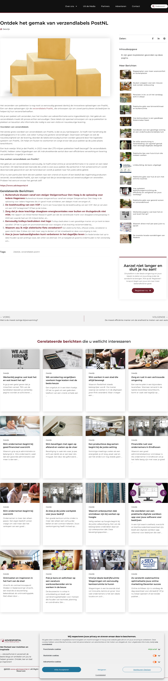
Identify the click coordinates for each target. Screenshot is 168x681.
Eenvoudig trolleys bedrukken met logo (28, 221)
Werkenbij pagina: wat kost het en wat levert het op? (148, 213)
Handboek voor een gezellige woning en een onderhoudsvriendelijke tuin (149, 131)
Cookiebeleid (100, 675)
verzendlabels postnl (30, 252)
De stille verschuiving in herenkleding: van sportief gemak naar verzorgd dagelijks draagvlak (147, 143)
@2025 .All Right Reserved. (21, 670)
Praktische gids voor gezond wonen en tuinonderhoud (148, 201)
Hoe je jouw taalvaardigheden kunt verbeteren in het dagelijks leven (45, 234)
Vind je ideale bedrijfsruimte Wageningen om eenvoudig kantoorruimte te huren (104, 581)
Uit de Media (89, 6)
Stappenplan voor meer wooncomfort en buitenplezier (149, 72)
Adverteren (120, 6)
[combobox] (159, 6)
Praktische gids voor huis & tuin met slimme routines (148, 178)
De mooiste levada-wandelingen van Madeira (149, 236)
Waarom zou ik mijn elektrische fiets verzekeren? (33, 227)
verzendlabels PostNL (43, 108)
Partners (105, 6)
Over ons (71, 6)
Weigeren (102, 670)
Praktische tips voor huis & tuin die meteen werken (148, 154)
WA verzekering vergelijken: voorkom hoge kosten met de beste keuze (61, 380)
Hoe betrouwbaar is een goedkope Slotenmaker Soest (148, 119)
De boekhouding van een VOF (22, 205)
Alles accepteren (61, 670)
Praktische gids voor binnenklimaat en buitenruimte (148, 107)
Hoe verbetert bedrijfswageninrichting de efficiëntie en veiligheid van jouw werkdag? (147, 191)
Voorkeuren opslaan (142, 670)
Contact (136, 6)
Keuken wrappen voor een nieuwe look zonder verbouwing (147, 84)
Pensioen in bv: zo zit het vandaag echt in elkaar (147, 96)
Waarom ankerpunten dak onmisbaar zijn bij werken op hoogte (104, 514)
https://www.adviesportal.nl (14, 185)
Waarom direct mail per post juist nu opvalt (149, 225)
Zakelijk (6, 29)
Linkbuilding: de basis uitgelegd (147, 165)
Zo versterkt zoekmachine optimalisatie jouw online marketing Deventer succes (146, 581)
